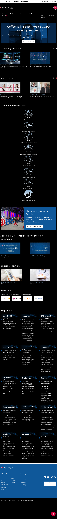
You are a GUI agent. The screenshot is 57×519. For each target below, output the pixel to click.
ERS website (6, 1)
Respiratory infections (28, 177)
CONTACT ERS (49, 483)
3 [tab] (29, 41)
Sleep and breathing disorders (28, 200)
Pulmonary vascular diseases (28, 154)
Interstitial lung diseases (28, 131)
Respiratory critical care (28, 165)
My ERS (45, 1)
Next (56, 48)
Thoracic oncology (28, 188)
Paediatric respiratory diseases (28, 142)
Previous (53, 48)
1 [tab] (26, 41)
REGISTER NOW (34, 226)
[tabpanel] (28, 33)
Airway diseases (28, 119)
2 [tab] (27, 41)
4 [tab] (30, 41)
